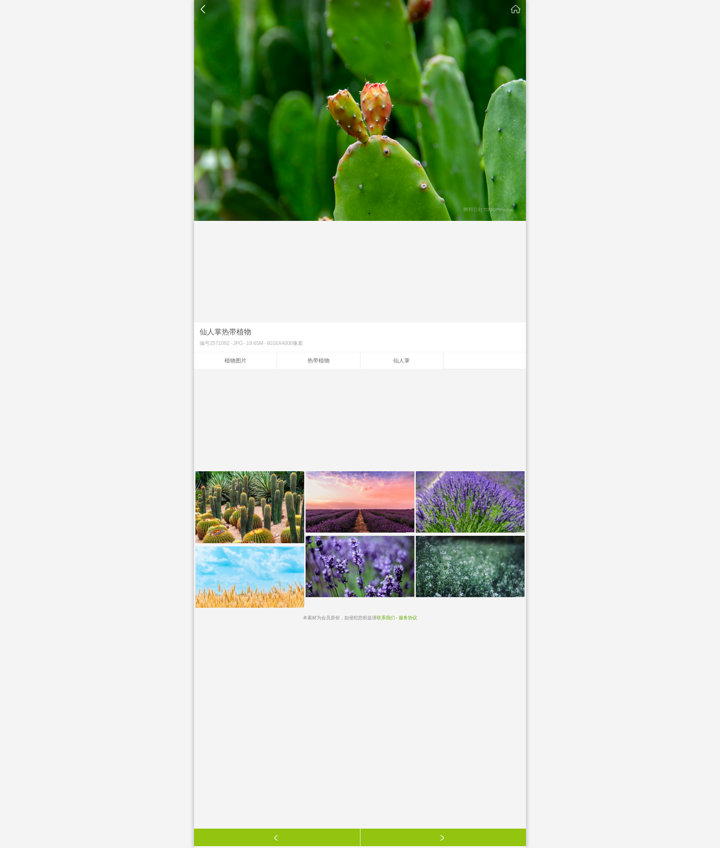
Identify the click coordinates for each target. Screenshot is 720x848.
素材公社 (516, 9)
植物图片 (235, 360)
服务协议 (408, 617)
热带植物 (318, 360)
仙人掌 (401, 360)
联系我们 (386, 617)
